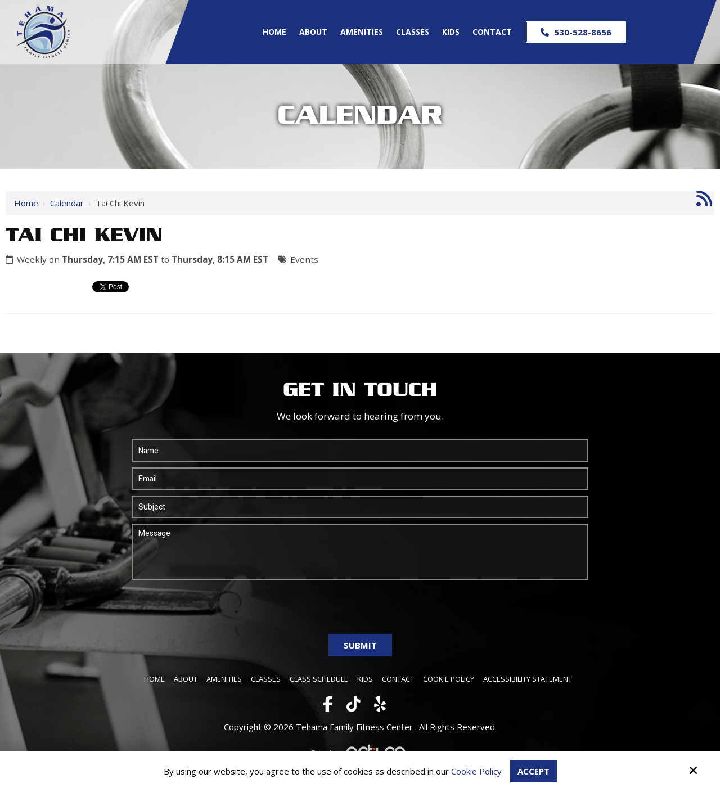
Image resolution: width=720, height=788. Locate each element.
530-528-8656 (576, 32)
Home (26, 203)
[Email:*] (360, 478)
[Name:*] (360, 450)
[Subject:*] (360, 507)
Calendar (67, 203)
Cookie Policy (476, 771)
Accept (534, 771)
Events (304, 259)
